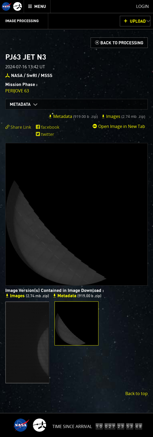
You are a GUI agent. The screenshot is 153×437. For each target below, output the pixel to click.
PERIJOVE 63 (17, 91)
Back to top (136, 393)
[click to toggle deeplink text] (19, 127)
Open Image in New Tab (118, 126)
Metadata (20, 104)
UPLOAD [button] (138, 21)
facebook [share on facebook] (50, 127)
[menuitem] (37, 6)
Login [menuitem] (142, 6)
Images (123, 116)
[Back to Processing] (119, 42)
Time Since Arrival (72, 426)
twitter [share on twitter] (47, 134)
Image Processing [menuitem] (22, 21)
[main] (76, 218)
